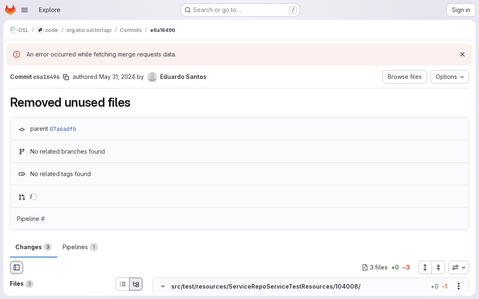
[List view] (122, 284)
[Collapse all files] (438, 267)
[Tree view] (136, 284)
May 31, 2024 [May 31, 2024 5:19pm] (117, 76)
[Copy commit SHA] (66, 77)
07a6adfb (63, 128)
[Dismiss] (462, 54)
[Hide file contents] (163, 286)
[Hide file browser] (16, 267)
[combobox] (458, 267)
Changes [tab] (33, 247)
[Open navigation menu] (24, 10)
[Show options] (459, 286)
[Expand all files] (424, 267)
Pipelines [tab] (80, 247)
